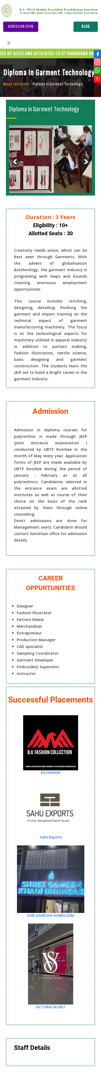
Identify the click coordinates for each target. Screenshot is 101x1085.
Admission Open (20, 26)
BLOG (86, 26)
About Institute (16, 84)
